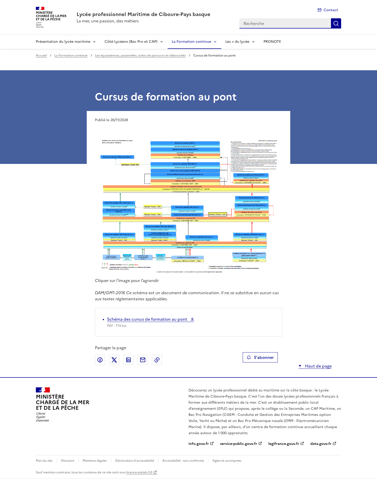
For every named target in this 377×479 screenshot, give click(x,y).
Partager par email (143, 360)
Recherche (336, 23)
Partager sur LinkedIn (128, 360)
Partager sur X (114, 360)
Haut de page (318, 366)
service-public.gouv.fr (238, 443)
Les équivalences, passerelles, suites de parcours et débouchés (140, 55)
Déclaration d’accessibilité (135, 460)
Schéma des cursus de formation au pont (147, 319)
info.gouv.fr (198, 443)
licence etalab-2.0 (139, 472)
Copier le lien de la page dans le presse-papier (157, 360)
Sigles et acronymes (226, 460)
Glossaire (67, 460)
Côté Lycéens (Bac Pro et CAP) (131, 41)
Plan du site (44, 460)
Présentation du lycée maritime (63, 41)
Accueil (41, 55)
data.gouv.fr (320, 443)
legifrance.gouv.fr (283, 443)
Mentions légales (95, 460)
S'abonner (260, 357)
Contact (331, 10)
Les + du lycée (237, 41)
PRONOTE (272, 41)
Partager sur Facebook (100, 360)
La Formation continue (191, 41)
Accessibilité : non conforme (183, 460)
